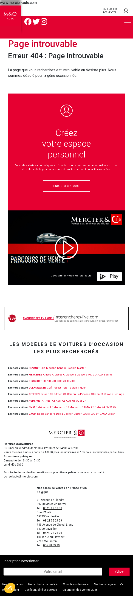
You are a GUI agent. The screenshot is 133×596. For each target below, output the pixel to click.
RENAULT (34, 368)
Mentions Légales (105, 584)
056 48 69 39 (51, 545)
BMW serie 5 (75, 407)
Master (81, 368)
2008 (65, 381)
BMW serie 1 (43, 407)
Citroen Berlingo (114, 394)
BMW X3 (89, 407)
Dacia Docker (64, 413)
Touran (72, 387)
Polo (65, 387)
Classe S (82, 374)
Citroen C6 (97, 394)
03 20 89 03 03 (52, 508)
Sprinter (108, 374)
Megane (51, 368)
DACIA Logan (107, 413)
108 (43, 381)
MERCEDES (35, 374)
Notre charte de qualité (42, 584)
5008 (72, 381)
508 (53, 381)
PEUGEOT (34, 381)
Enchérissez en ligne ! (70, 318)
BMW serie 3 (59, 407)
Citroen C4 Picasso (78, 394)
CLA (100, 374)
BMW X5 (111, 407)
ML (90, 374)
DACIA (32, 413)
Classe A (48, 374)
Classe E (71, 374)
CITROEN (34, 394)
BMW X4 (100, 407)
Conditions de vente (75, 584)
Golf (49, 387)
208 (48, 381)
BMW (32, 407)
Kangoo (62, 368)
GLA (95, 374)
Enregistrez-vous (66, 186)
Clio (43, 368)
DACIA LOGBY (90, 413)
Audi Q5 (70, 400)
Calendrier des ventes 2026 (80, 589)
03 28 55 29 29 (52, 520)
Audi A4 (50, 400)
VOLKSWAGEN (37, 387)
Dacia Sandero (46, 413)
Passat (57, 387)
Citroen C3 (46, 394)
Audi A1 (40, 400)
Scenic (72, 368)
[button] (9, 588)
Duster (78, 413)
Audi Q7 (81, 400)
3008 (59, 381)
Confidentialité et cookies (41, 589)
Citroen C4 (60, 394)
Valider (119, 571)
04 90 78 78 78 (52, 533)
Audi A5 (60, 400)
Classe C (59, 374)
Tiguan (82, 387)
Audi (32, 400)
